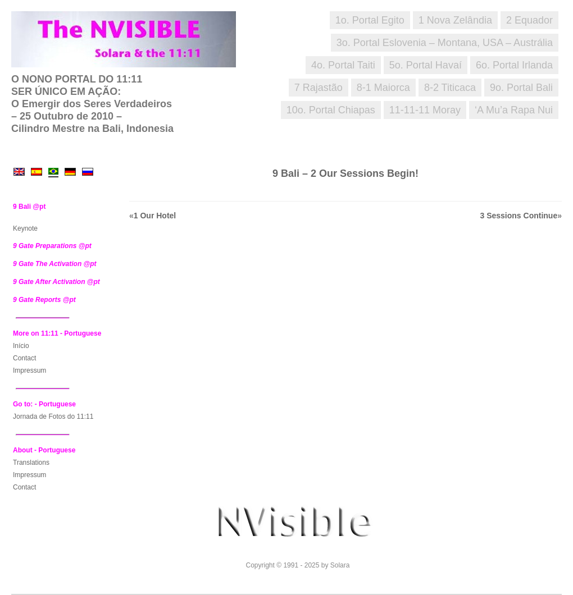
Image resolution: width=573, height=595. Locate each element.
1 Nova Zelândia (455, 20)
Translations (31, 462)
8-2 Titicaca (450, 87)
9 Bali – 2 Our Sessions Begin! (345, 173)
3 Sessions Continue (519, 215)
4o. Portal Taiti (343, 65)
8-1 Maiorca (383, 87)
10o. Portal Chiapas (330, 110)
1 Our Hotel (155, 215)
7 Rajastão (318, 87)
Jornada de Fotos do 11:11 (53, 416)
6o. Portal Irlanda (514, 65)
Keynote (25, 228)
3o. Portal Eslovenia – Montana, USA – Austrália (444, 42)
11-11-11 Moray (425, 110)
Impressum (29, 370)
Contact (24, 358)
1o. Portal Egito (369, 20)
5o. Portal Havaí (425, 65)
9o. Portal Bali (521, 87)
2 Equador (529, 20)
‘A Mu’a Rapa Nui (514, 110)
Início (21, 346)
